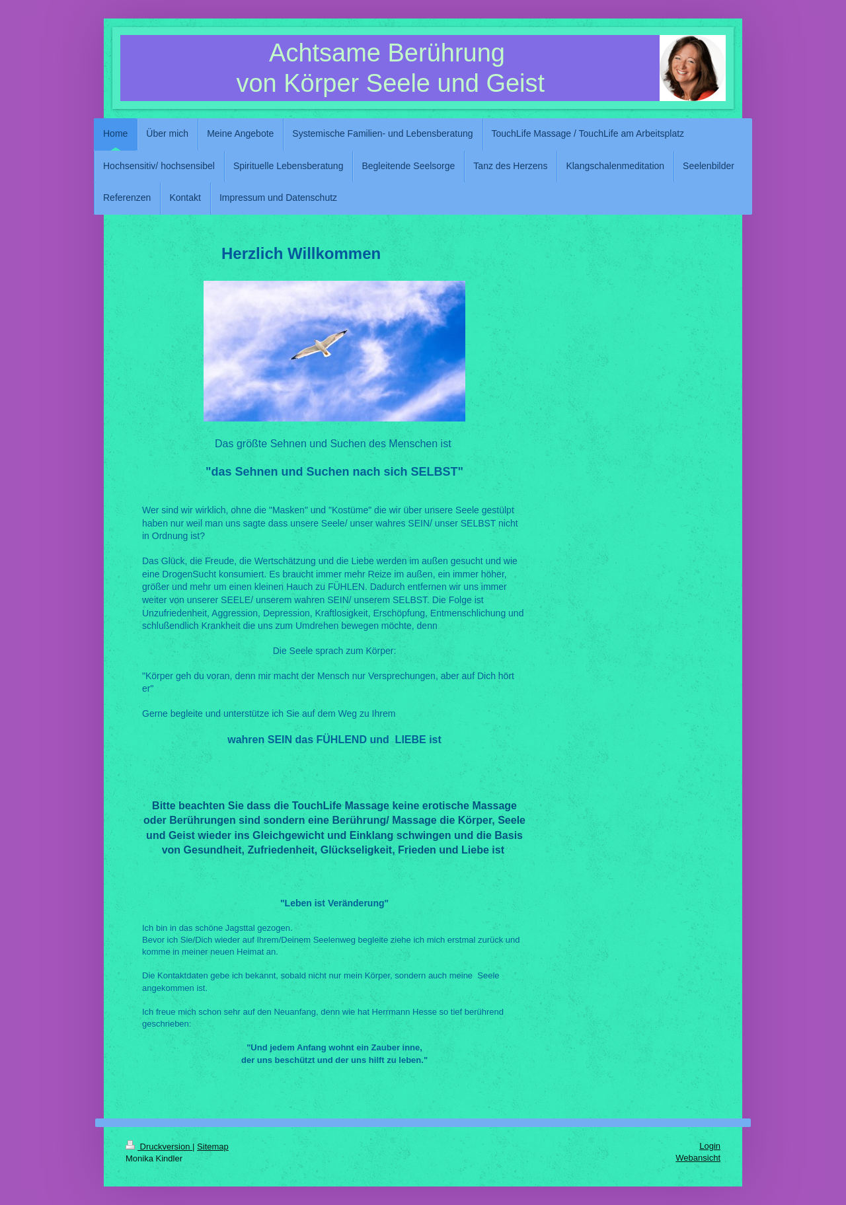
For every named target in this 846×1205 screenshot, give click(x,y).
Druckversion (159, 1146)
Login (709, 1146)
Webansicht (697, 1158)
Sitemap (213, 1146)
